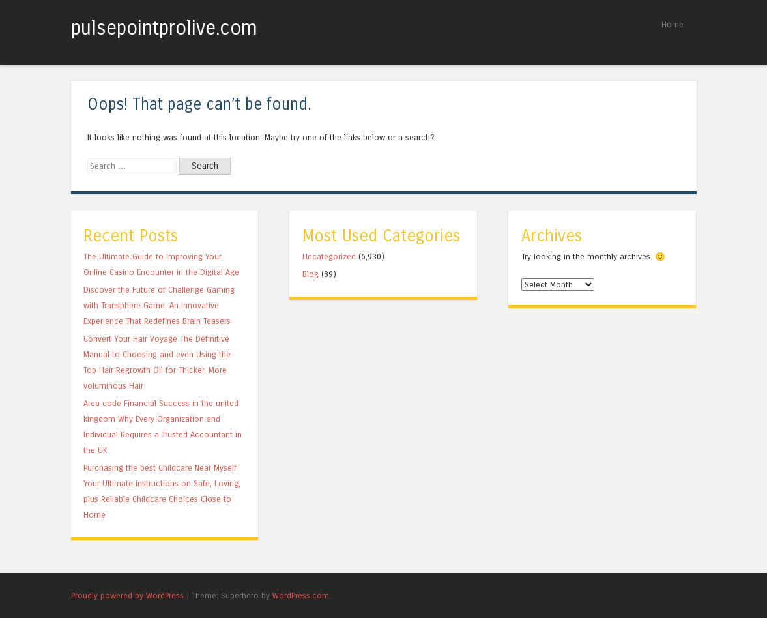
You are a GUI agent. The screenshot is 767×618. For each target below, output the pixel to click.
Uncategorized (329, 256)
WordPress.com (300, 595)
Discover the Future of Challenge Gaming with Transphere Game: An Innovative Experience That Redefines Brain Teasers (159, 305)
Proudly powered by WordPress (127, 595)
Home (672, 24)
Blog (310, 274)
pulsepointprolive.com (164, 28)
